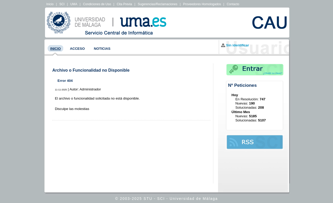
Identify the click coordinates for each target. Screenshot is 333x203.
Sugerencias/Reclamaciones (157, 4)
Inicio (50, 4)
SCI (62, 4)
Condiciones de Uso (97, 4)
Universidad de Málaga (194, 198)
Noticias (102, 49)
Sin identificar (237, 45)
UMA (73, 4)
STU (148, 198)
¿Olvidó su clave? (272, 73)
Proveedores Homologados (202, 4)
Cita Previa (124, 4)
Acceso (77, 49)
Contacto (233, 4)
